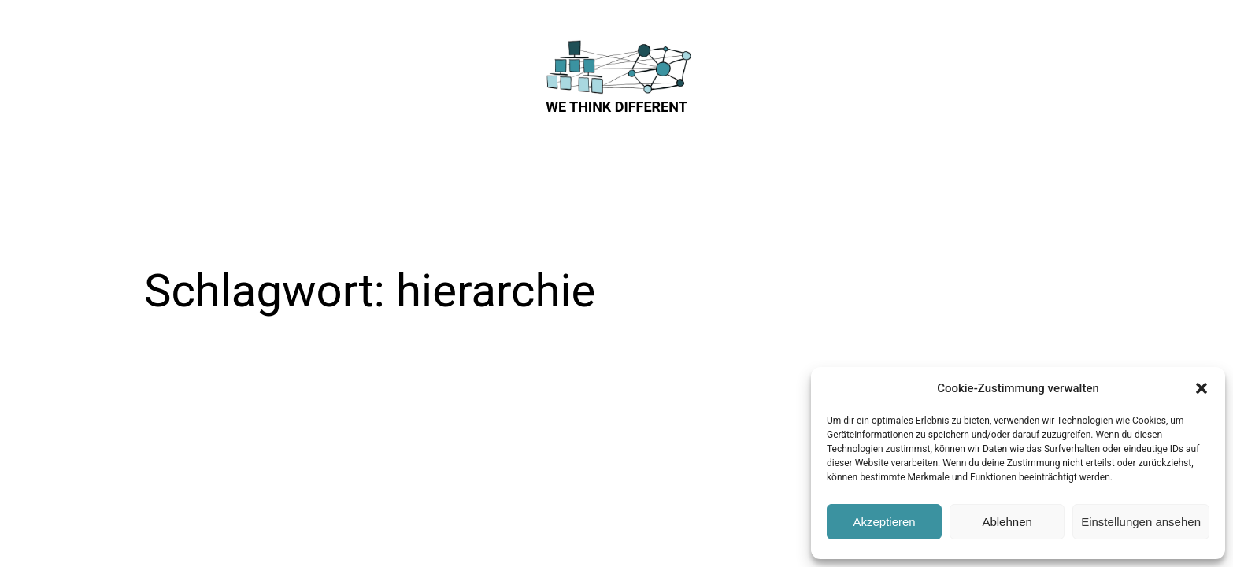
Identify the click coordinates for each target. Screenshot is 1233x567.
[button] (1201, 388)
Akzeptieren (884, 521)
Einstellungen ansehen (1141, 521)
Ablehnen (1006, 521)
